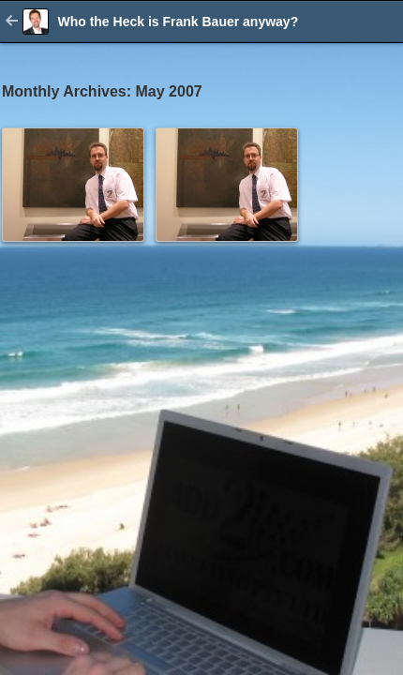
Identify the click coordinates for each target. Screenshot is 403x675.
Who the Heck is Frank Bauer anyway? (177, 21)
